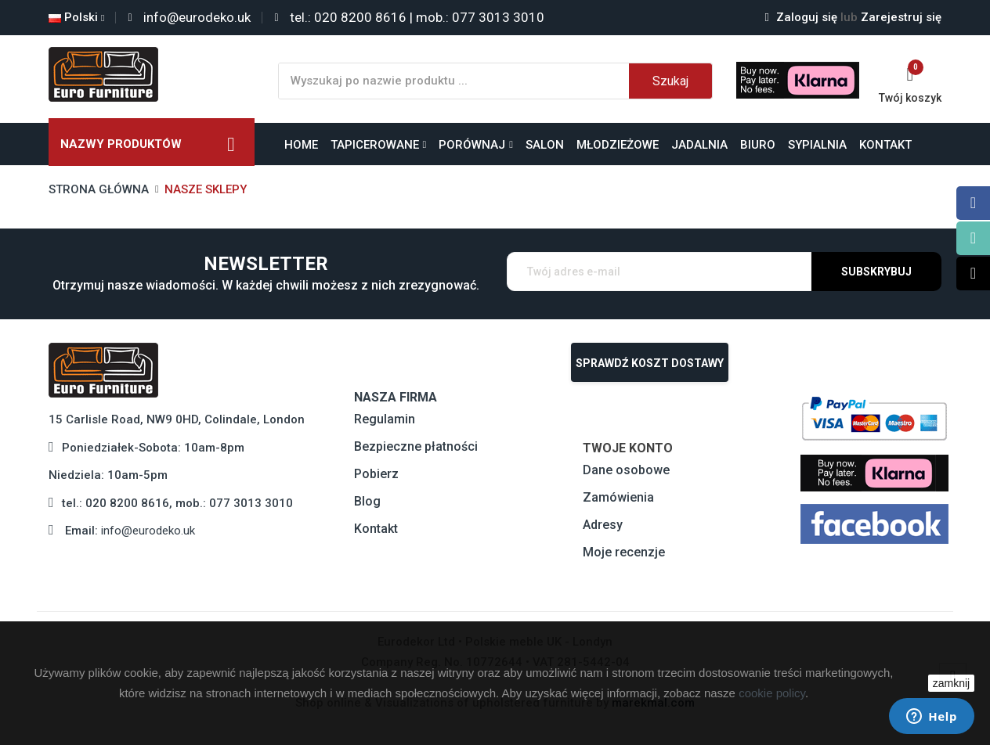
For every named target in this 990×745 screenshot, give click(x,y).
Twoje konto (628, 448)
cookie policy (772, 693)
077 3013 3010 (251, 503)
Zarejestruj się (890, 17)
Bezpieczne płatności (416, 446)
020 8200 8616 (127, 503)
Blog (367, 501)
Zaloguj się (802, 17)
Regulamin (384, 419)
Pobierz (376, 473)
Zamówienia (618, 497)
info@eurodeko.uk (148, 531)
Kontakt (376, 528)
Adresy (603, 524)
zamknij (951, 683)
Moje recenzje (624, 552)
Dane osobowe (626, 469)
